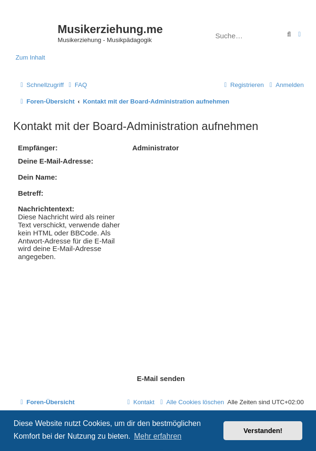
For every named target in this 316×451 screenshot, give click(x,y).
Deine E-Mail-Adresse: (56, 161)
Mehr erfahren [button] (158, 436)
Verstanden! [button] (263, 430)
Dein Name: (37, 177)
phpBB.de (198, 397)
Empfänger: (38, 148)
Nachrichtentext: (46, 209)
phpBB (131, 387)
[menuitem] (76, 84)
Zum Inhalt (30, 57)
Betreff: (30, 193)
